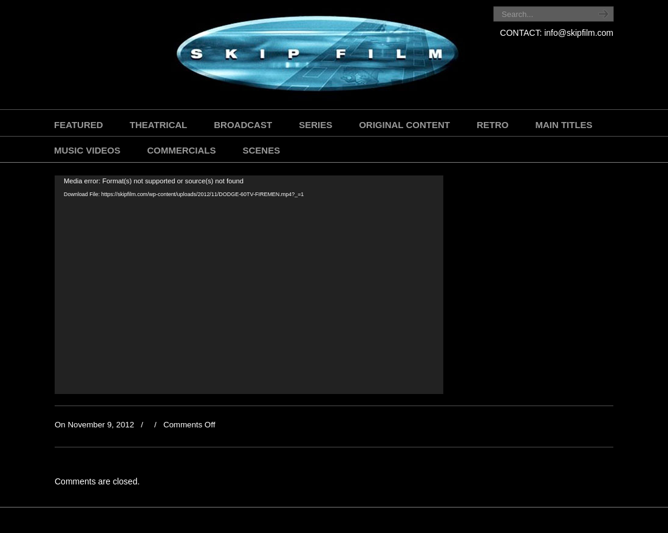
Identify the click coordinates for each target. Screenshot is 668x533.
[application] (249, 284)
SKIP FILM (263, 56)
